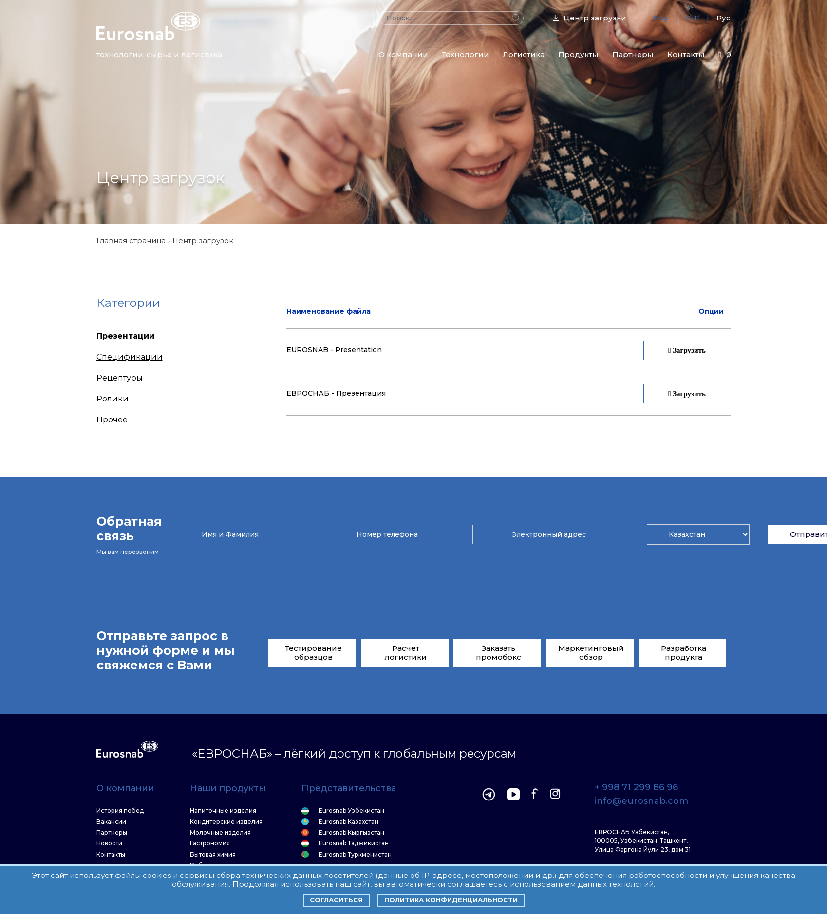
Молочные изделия (220, 832)
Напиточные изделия (223, 810)
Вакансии (111, 822)
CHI (692, 17)
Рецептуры (119, 377)
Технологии (465, 54)
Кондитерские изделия (226, 822)
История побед (120, 810)
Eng (660, 17)
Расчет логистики (406, 653)
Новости (109, 843)
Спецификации (129, 357)
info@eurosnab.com (641, 801)
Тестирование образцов (313, 653)
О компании (403, 54)
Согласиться (336, 900)
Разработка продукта (683, 653)
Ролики (112, 398)
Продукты (578, 54)
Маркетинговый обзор (591, 653)
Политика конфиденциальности (451, 900)
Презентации (125, 336)
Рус (723, 17)
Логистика (524, 54)
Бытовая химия (213, 854)
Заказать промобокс (498, 653)
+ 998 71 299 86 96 (636, 787)
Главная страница (131, 240)
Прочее (112, 419)
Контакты (686, 54)
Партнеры (633, 54)
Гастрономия (210, 843)
